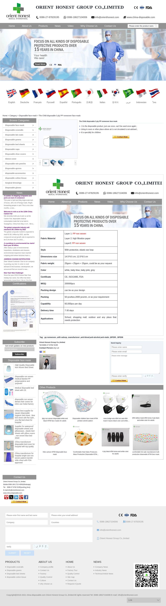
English (11, 102)
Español (63, 102)
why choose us (46, 584)
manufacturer (74, 337)
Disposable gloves (13, 188)
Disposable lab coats (14, 135)
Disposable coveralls (14, 130)
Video (71, 26)
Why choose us (89, 26)
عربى (128, 102)
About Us (27, 26)
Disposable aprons (13, 168)
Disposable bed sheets (15, 144)
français (38, 102)
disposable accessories (15, 173)
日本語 (89, 102)
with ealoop (62, 337)
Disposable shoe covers (15, 154)
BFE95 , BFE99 (116, 337)
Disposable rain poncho (15, 164)
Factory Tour (72, 570)
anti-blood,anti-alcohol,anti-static (95, 337)
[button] (33, 312)
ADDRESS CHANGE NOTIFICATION (17, 260)
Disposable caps (12, 149)
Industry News (101, 570)
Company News (101, 567)
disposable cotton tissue (15, 178)
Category (13, 116)
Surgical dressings (13, 183)
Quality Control (46, 577)
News (58, 26)
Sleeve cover (10, 159)
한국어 (115, 102)
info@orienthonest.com (107, 17)
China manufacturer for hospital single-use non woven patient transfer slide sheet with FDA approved (24, 458)
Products (43, 26)
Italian (102, 102)
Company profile (46, 567)
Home (12, 26)
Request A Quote (74, 584)
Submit (12, 553)
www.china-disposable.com (141, 17)
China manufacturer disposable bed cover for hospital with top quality (25, 444)
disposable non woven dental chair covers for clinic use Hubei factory (24, 401)
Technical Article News (104, 574)
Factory (43, 574)
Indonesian (141, 102)
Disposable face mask (28, 116)
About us (45, 561)
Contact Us (110, 26)
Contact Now (19, 501)
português (76, 102)
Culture (43, 580)
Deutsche (24, 102)
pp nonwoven (50, 337)
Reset (27, 553)
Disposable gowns (13, 140)
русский (50, 102)
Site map (70, 577)
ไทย (154, 102)
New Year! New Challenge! (13, 274)
